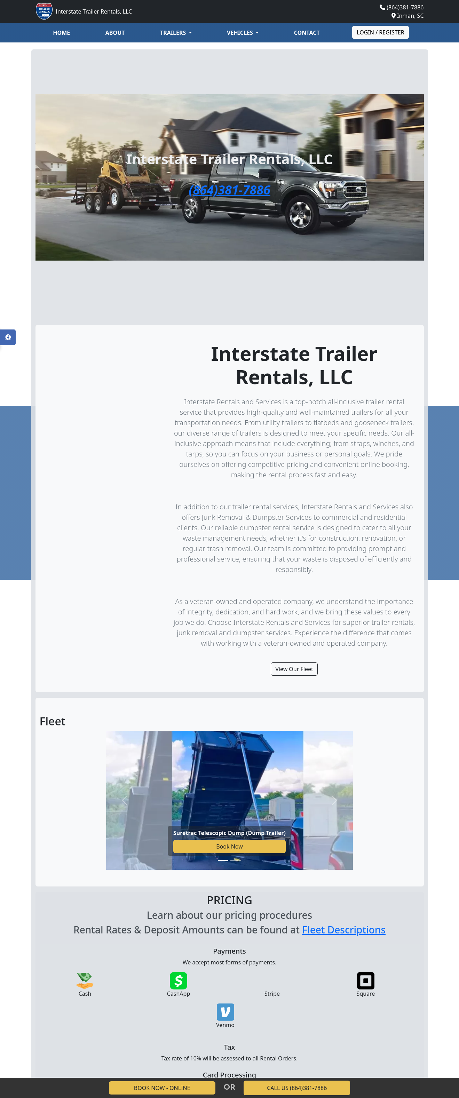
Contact (307, 33)
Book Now (229, 846)
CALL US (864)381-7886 (297, 1088)
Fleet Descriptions (344, 929)
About (115, 33)
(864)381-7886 (405, 7)
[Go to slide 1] (223, 860)
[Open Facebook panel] (8, 337)
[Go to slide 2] (235, 860)
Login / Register (380, 32)
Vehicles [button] (240, 33)
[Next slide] (334, 800)
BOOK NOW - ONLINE (162, 1088)
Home (61, 33)
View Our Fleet (294, 669)
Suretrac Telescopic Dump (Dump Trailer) (229, 833)
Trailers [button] (173, 33)
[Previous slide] (124, 800)
